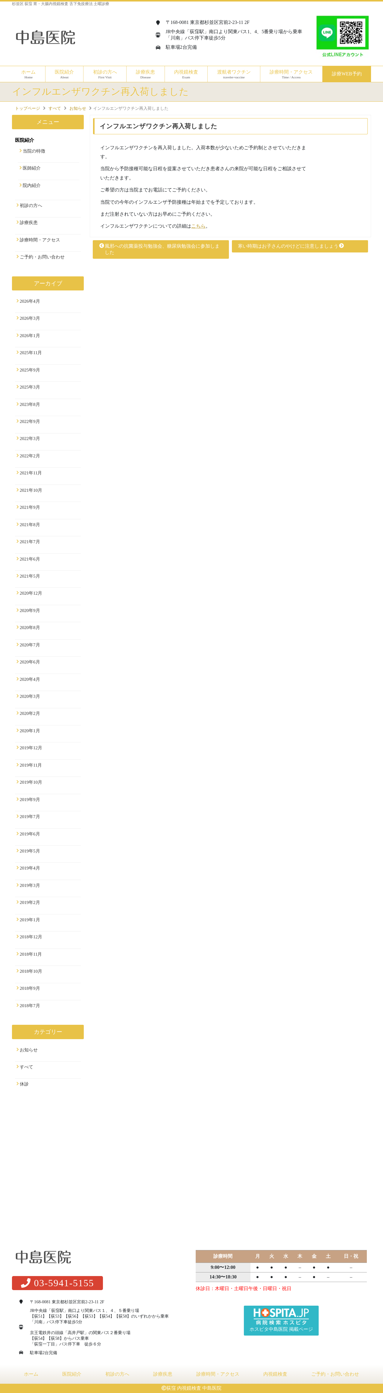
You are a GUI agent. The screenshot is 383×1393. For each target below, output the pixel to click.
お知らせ (29, 1050)
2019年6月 (30, 834)
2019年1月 (30, 919)
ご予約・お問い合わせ (42, 257)
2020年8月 (30, 627)
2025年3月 (30, 387)
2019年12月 (31, 747)
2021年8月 (30, 524)
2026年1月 (30, 335)
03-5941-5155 (57, 1283)
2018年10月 (31, 971)
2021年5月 (30, 576)
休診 (24, 1084)
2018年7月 (30, 1005)
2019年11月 (31, 765)
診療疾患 (29, 222)
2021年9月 (30, 507)
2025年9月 (30, 370)
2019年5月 (30, 851)
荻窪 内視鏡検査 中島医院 (193, 1388)
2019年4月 (30, 868)
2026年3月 (30, 318)
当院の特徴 (34, 151)
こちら (198, 226)
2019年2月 (30, 902)
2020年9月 (30, 610)
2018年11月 (31, 954)
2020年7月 (30, 645)
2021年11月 (31, 473)
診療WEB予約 (347, 73)
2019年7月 (30, 816)
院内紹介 (32, 185)
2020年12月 (31, 593)
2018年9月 (30, 988)
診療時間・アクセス (291, 74)
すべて (26, 1067)
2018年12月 (31, 936)
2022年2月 (30, 455)
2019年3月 (30, 885)
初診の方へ (104, 74)
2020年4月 (30, 679)
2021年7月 (30, 541)
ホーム (28, 74)
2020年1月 (30, 730)
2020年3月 (30, 696)
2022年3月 (30, 438)
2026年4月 (30, 301)
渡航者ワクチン (234, 74)
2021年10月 (31, 490)
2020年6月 (30, 662)
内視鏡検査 (275, 1374)
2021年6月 (30, 559)
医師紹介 (32, 168)
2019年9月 (30, 799)
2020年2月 (30, 713)
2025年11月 (31, 352)
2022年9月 (30, 421)
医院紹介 (71, 1374)
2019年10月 (31, 782)
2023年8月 (30, 404)
